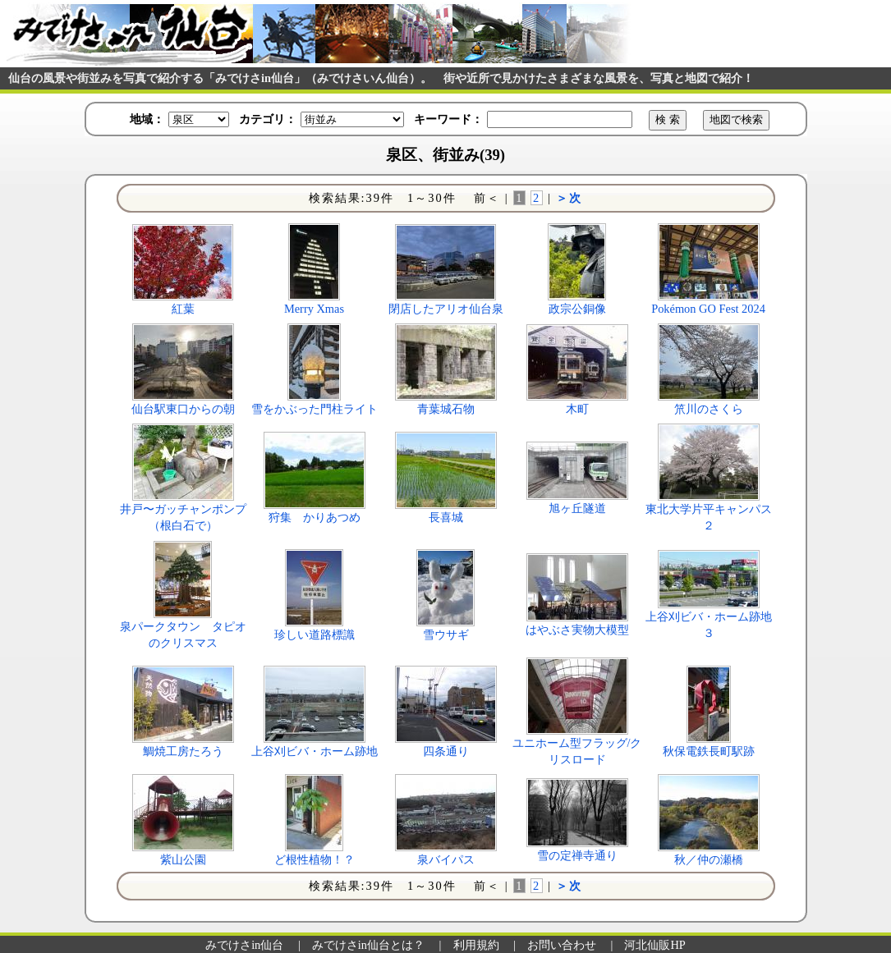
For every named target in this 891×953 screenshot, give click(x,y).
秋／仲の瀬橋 (708, 859)
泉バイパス (446, 859)
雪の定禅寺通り (577, 855)
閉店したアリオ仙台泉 (445, 308)
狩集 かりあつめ (315, 517)
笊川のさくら (708, 408)
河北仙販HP (654, 944)
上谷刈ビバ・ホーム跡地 (314, 751)
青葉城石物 (446, 408)
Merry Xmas (314, 308)
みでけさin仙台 (244, 944)
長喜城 (446, 517)
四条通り (446, 751)
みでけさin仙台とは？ (368, 944)
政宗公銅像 (577, 308)
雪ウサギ (446, 634)
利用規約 (476, 944)
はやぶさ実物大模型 (577, 629)
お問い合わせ (561, 944)
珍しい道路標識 (314, 634)
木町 (577, 408)
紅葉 (183, 308)
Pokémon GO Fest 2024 (708, 308)
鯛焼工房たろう (183, 751)
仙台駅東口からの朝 (183, 408)
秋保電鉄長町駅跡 (709, 751)
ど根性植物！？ (314, 859)
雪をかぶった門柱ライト (314, 408)
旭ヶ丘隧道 (577, 508)
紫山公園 (183, 859)
